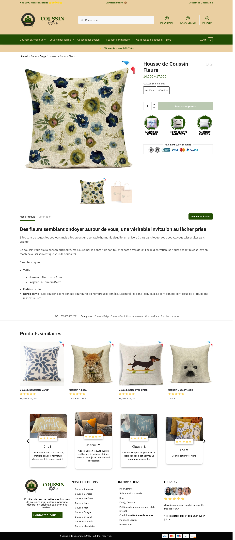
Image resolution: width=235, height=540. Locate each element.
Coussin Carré (117, 316)
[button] (28, 394)
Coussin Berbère (83, 493)
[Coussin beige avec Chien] (141, 363)
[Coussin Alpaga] (91, 363)
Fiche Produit (27, 216)
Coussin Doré (82, 503)
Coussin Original (83, 516)
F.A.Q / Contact (188, 20)
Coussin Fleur (152, 316)
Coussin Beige (38, 56)
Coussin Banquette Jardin (34, 389)
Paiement (207, 20)
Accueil (24, 56)
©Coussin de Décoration (72, 535)
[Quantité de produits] (147, 106)
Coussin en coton (135, 316)
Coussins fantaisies (85, 526)
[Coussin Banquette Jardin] (42, 363)
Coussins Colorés (84, 521)
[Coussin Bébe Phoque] (190, 363)
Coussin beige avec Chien (133, 389)
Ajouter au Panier (200, 216)
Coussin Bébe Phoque (180, 389)
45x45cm (163, 90)
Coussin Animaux (84, 489)
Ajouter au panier (185, 106)
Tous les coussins (170, 316)
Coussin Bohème (84, 498)
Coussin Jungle (83, 512)
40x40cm (149, 90)
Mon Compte (166, 20)
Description (44, 216)
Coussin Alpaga (78, 389)
